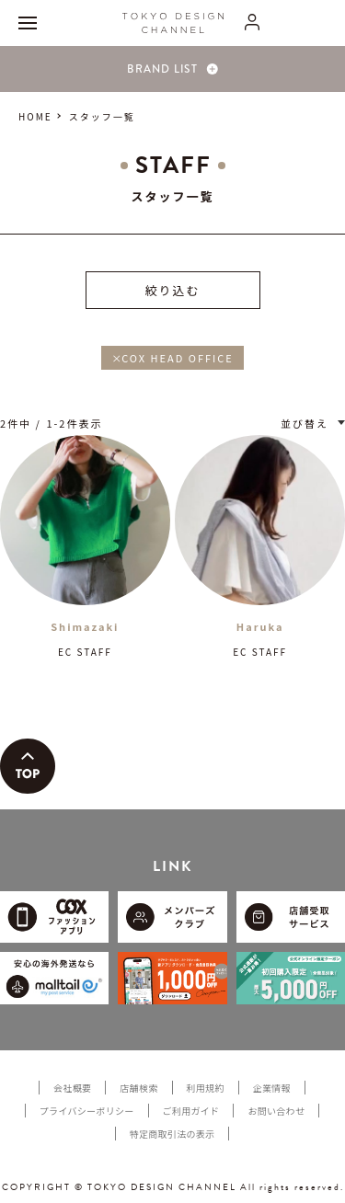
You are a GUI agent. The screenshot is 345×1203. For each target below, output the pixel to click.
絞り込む (172, 290)
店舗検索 (138, 1087)
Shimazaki (85, 626)
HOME (35, 116)
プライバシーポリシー (87, 1110)
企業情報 (272, 1087)
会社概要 (72, 1087)
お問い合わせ (276, 1110)
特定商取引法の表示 (172, 1133)
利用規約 (205, 1087)
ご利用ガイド (191, 1110)
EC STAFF (85, 652)
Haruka (260, 626)
